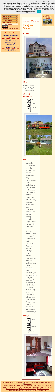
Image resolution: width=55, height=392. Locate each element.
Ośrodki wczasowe (43, 389)
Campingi (48, 385)
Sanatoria (41, 385)
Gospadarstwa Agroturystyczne (27, 385)
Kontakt (32, 382)
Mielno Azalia (10, 47)
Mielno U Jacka (10, 40)
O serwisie (6, 382)
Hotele (6, 385)
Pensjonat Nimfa (10, 50)
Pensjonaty (12, 385)
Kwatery (5, 387)
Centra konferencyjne (25, 387)
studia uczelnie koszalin (38, 390)
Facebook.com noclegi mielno (10, 36)
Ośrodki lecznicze (30, 389)
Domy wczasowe (46, 387)
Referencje (48, 382)
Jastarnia (35, 21)
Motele (21, 389)
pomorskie (27, 21)
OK (39, 12)
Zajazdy (27, 390)
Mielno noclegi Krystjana (10, 43)
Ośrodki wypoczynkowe (16, 390)
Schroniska (36, 387)
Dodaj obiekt (19, 382)
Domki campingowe (12, 389)
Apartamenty (13, 387)
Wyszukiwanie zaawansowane (10, 28)
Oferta (12, 382)
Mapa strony (28, 384)
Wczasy (26, 382)
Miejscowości (40, 382)
